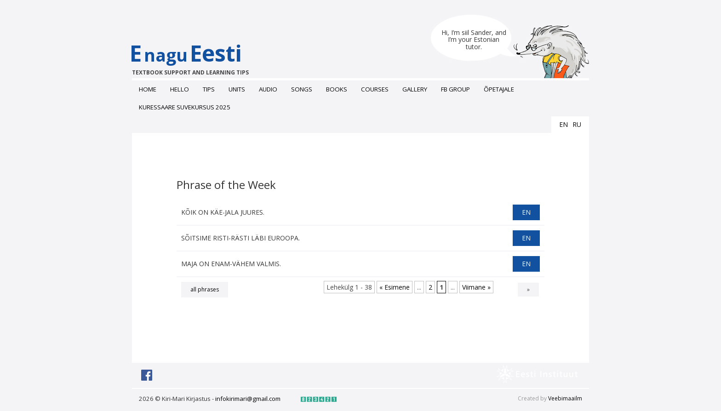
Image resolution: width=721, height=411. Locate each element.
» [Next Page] (528, 289)
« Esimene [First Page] (394, 287)
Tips (209, 89)
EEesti (195, 57)
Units (237, 89)
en (563, 124)
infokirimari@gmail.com (247, 398)
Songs (301, 89)
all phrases (204, 289)
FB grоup (455, 89)
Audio (268, 89)
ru (576, 124)
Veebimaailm (565, 398)
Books (336, 89)
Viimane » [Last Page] (476, 287)
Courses (375, 89)
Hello (179, 89)
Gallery (414, 89)
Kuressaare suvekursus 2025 (184, 107)
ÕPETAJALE (499, 89)
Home (147, 89)
